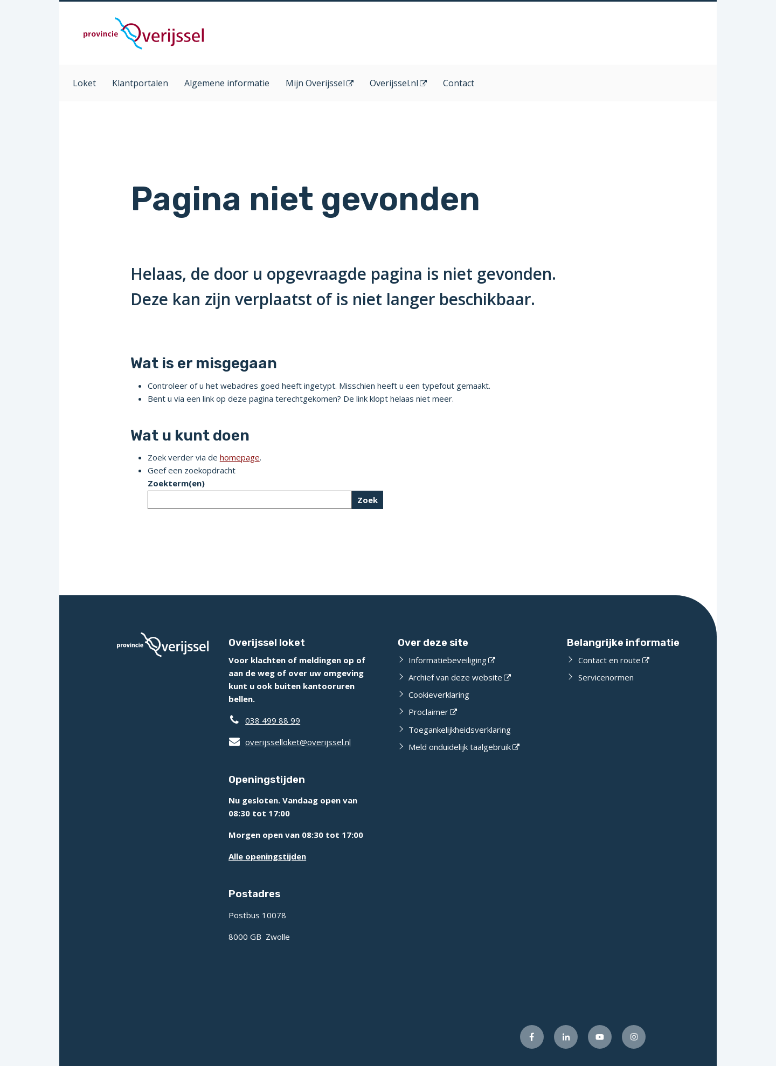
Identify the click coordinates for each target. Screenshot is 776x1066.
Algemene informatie (226, 83)
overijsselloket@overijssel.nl (289, 742)
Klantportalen (140, 83)
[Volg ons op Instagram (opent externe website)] (634, 1037)
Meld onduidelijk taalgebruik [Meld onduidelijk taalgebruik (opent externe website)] (459, 746)
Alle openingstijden (267, 856)
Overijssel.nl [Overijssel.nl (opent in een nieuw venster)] (394, 83)
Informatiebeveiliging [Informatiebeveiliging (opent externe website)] (447, 660)
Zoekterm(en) (176, 483)
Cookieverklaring (438, 694)
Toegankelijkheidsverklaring (459, 729)
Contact (458, 83)
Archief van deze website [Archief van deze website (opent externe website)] (455, 677)
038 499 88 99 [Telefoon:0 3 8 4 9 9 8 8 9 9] (272, 720)
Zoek (367, 499)
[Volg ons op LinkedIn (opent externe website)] (566, 1037)
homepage (240, 457)
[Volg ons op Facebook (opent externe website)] (532, 1037)
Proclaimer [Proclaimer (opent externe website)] (428, 711)
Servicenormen (606, 677)
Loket (84, 83)
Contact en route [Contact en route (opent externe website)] (609, 660)
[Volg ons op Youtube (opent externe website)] (600, 1037)
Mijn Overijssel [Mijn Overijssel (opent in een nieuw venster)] (315, 83)
